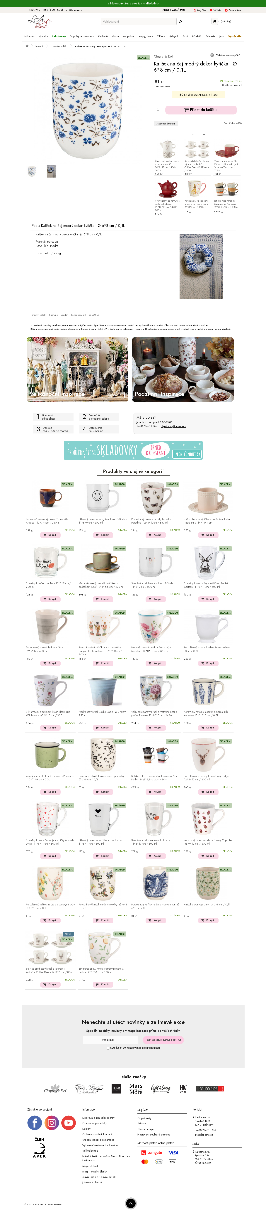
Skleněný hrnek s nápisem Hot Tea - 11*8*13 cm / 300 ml (150, 842)
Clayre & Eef (163, 56)
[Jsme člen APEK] (39, 1147)
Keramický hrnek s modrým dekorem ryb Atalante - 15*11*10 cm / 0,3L (206, 713)
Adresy (141, 1123)
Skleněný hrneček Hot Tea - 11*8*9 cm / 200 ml (48, 585)
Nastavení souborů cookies (153, 1135)
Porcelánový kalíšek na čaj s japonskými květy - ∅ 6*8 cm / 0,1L (50, 906)
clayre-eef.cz (90, 1177)
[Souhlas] (108, 1048)
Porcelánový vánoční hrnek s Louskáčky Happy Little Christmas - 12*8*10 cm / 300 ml (100, 651)
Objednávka (235, 10)
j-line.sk (98, 1182)
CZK (174, 10)
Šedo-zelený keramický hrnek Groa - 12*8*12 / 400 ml (45, 649)
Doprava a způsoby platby (98, 1118)
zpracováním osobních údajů (143, 1047)
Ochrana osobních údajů (97, 1134)
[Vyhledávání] (139, 21)
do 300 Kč (94, 315)
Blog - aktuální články (94, 1171)
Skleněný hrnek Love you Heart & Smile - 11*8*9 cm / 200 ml (152, 585)
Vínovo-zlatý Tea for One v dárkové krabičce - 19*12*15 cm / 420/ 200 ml (167, 205)
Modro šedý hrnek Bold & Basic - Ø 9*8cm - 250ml (103, 713)
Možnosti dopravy (165, 123)
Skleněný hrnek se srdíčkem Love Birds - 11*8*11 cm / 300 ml (100, 842)
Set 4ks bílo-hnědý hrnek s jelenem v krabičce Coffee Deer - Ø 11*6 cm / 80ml (197, 166)
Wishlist (217, 10)
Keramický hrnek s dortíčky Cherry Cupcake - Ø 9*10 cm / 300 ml (208, 842)
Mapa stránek (90, 1166)
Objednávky (144, 1118)
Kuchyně (53, 315)
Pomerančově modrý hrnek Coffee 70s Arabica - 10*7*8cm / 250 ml (47, 521)
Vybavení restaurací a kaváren (100, 1145)
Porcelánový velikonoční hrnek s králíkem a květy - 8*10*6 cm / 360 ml (197, 204)
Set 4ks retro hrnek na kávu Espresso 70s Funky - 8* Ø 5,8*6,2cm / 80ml (154, 778)
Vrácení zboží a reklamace (98, 1140)
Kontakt (86, 1129)
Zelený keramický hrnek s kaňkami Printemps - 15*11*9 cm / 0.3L (50, 778)
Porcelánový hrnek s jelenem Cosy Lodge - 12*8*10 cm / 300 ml (207, 778)
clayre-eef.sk (107, 1177)
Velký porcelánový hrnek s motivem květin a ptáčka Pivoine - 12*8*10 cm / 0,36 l (154, 713)
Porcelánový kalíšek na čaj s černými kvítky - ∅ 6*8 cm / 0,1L (102, 778)
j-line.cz (86, 1182)
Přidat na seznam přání (227, 55)
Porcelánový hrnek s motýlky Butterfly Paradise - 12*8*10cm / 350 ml (151, 521)
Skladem (65, 315)
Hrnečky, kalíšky (38, 315)
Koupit (52, 535)
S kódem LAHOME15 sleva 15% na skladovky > (133, 3)
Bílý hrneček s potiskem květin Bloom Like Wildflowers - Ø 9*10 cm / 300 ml (48, 713)
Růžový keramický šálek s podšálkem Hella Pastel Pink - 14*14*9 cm (207, 521)
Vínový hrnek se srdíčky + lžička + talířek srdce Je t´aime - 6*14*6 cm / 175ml (226, 166)
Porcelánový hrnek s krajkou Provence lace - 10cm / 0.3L (207, 649)
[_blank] (68, 1122)
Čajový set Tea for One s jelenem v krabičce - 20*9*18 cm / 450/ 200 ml (166, 166)
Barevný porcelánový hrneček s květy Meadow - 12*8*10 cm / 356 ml (151, 649)
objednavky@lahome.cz (173, 426)
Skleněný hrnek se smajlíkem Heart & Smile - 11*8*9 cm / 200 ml (103, 521)
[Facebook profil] (34, 1122)
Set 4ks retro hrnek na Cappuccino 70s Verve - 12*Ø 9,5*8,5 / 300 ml (226, 204)
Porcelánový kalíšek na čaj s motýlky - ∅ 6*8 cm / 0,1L (103, 906)
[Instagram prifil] (51, 1122)
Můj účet (201, 10)
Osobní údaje (145, 1129)
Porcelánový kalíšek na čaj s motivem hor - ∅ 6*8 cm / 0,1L (155, 906)
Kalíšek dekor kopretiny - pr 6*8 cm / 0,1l (207, 905)
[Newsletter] (110, 1040)
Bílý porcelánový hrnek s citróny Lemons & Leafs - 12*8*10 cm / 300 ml (101, 970)
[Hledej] (180, 21)
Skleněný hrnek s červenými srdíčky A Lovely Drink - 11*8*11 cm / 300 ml (50, 842)
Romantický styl (78, 315)
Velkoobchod (90, 1151)
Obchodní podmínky (94, 1123)
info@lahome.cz (73, 10)
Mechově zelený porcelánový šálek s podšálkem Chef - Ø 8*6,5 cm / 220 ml (101, 585)
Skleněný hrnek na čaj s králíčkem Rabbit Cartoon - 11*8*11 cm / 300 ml (206, 585)
